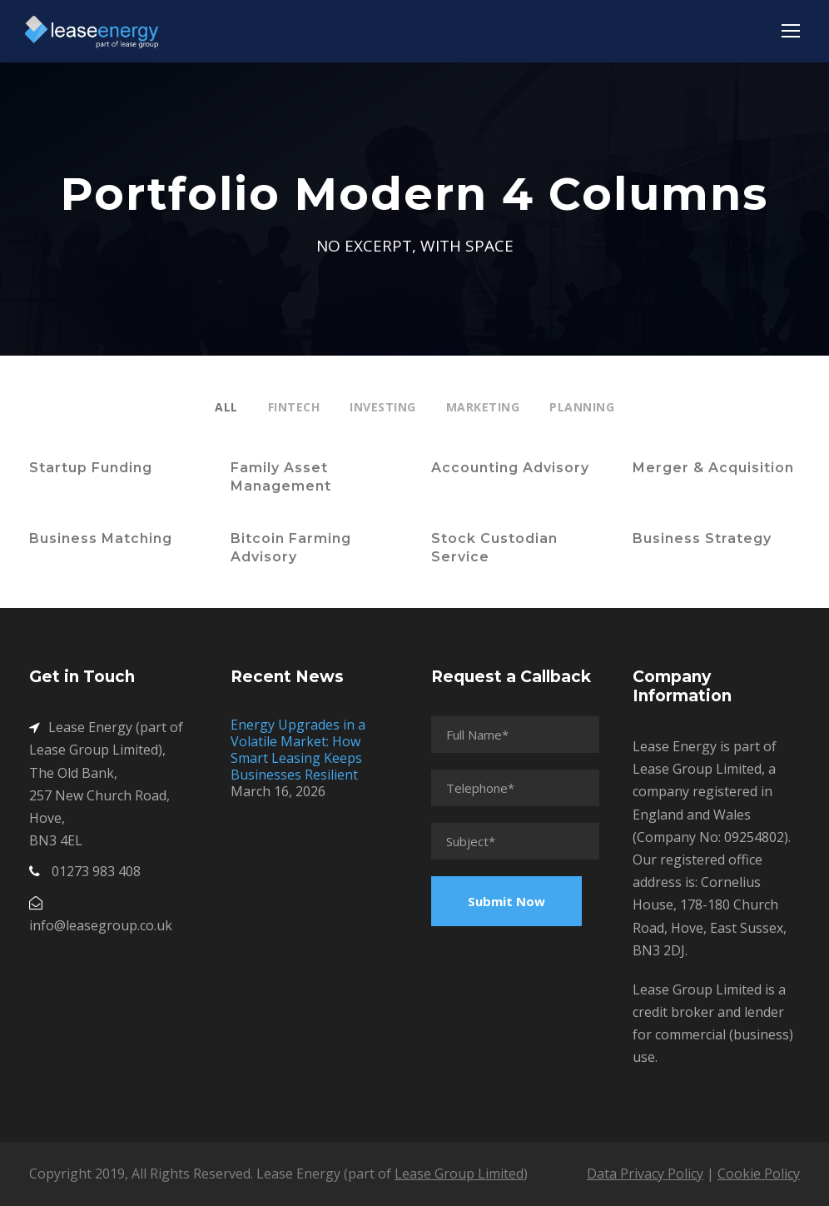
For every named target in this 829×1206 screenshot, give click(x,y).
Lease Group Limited (459, 1173)
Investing (383, 407)
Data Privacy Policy (645, 1173)
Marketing (483, 407)
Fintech (294, 407)
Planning (581, 407)
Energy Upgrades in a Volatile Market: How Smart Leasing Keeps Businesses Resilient (298, 749)
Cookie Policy (758, 1173)
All (226, 407)
